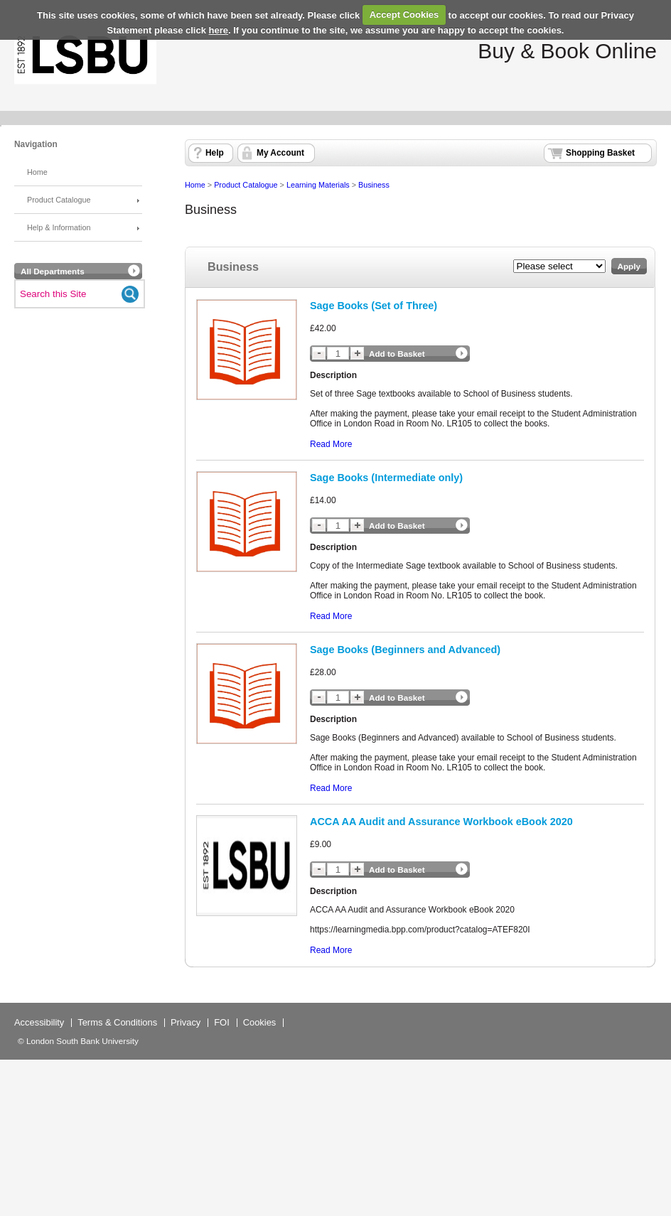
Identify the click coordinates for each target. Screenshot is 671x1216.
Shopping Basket (600, 153)
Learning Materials (318, 185)
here (218, 30)
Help (214, 153)
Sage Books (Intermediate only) (386, 477)
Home (37, 172)
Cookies (260, 1022)
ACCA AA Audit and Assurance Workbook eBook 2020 (441, 821)
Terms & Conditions (117, 1022)
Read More (331, 444)
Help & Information (58, 227)
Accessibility (39, 1022)
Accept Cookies (404, 14)
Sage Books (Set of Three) (373, 305)
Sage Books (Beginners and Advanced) (405, 649)
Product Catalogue (58, 199)
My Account (280, 153)
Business (374, 185)
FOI (222, 1022)
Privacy (185, 1022)
